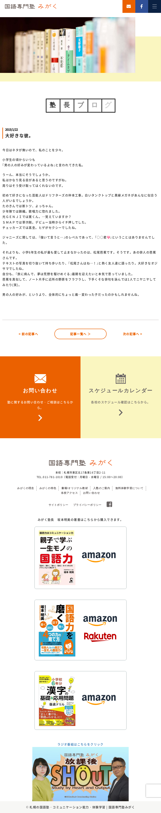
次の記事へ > (132, 334)
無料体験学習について (129, 488)
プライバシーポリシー (87, 504)
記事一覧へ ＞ (80, 334)
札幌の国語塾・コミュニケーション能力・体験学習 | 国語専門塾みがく (82, 807)
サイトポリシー (58, 504)
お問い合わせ (91, 492)
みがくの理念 (25, 488)
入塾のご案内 (101, 488)
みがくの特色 (47, 488)
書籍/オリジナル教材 (74, 488)
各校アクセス (69, 492)
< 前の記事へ (28, 334)
